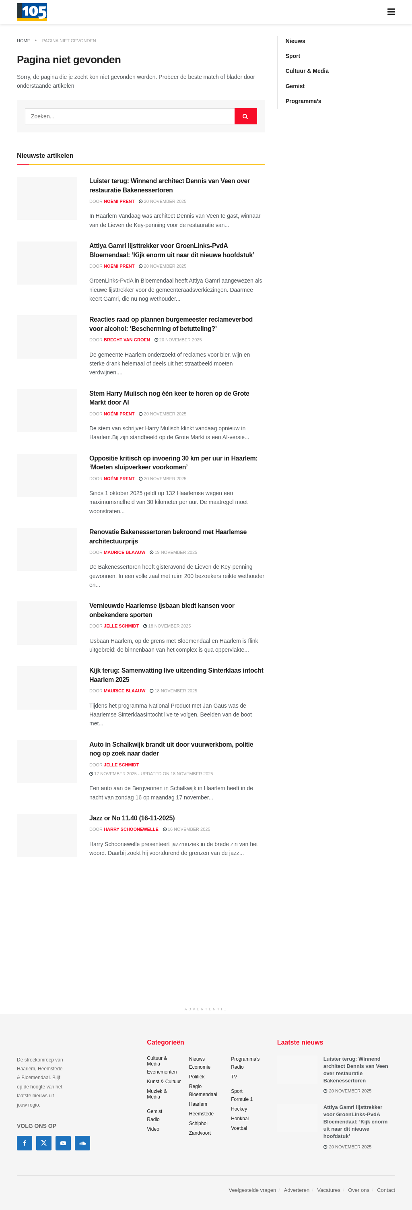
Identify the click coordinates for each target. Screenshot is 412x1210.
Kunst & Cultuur (164, 1081)
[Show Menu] (391, 12)
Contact (386, 1190)
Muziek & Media (157, 1094)
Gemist (295, 86)
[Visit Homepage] (32, 12)
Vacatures (328, 1190)
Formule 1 (242, 1099)
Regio (195, 1086)
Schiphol (198, 1123)
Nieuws (295, 41)
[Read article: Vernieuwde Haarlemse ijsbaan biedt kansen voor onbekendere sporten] (47, 622)
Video (153, 1129)
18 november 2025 (167, 626)
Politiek (197, 1077)
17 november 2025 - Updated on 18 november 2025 (151, 773)
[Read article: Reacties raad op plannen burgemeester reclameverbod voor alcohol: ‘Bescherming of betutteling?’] (47, 336)
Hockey (239, 1109)
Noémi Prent (119, 201)
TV (234, 1077)
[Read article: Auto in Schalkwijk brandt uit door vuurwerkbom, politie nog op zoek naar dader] (47, 761)
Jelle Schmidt (121, 626)
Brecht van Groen (127, 339)
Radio (153, 1119)
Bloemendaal (203, 1094)
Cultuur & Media (307, 71)
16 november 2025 (186, 829)
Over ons (358, 1190)
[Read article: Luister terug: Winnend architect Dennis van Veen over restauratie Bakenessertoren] (47, 198)
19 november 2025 (173, 552)
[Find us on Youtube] (63, 1143)
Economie (199, 1067)
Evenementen (162, 1072)
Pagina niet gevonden (69, 40)
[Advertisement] (206, 946)
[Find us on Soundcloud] (82, 1143)
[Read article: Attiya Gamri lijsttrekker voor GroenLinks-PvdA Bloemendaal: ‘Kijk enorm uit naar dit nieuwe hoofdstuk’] (47, 263)
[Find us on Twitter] (44, 1143)
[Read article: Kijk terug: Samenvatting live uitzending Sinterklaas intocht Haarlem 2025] (47, 687)
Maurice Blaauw (124, 552)
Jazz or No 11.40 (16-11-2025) (132, 818)
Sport (293, 56)
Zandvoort (200, 1133)
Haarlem (198, 1104)
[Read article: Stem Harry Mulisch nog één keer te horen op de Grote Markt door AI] (47, 410)
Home (23, 40)
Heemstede (201, 1114)
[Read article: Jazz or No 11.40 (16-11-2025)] (47, 835)
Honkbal (240, 1118)
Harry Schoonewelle (131, 829)
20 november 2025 (162, 201)
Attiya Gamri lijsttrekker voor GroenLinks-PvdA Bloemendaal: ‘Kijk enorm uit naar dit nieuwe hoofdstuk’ (355, 1122)
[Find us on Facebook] (24, 1143)
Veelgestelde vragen (252, 1190)
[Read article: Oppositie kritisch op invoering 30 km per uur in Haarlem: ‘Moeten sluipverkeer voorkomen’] (47, 475)
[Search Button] (246, 116)
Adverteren (297, 1190)
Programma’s (303, 101)
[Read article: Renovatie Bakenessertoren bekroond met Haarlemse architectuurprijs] (47, 549)
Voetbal (239, 1128)
